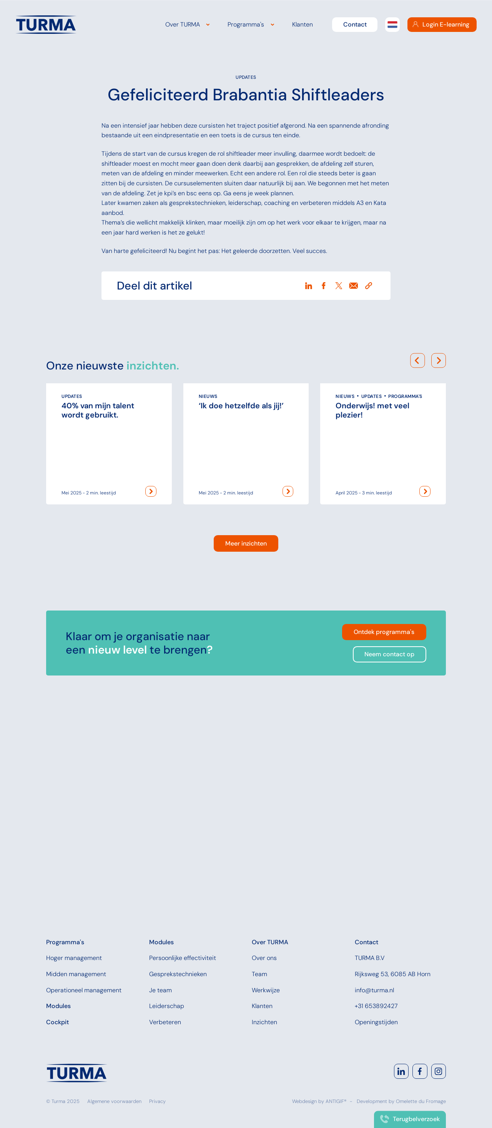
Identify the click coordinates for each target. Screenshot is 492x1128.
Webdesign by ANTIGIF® (319, 1101)
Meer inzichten (246, 746)
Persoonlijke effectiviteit (182, 958)
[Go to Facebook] (419, 1071)
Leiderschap (166, 1006)
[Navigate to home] (77, 1073)
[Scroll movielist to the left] (417, 535)
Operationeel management (83, 990)
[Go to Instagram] (438, 1071)
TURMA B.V (370, 958)
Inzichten (264, 1022)
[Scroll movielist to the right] (438, 535)
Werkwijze (266, 990)
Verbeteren (165, 1022)
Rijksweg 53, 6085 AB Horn (392, 974)
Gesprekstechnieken (178, 974)
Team (259, 974)
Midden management (76, 974)
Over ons (264, 958)
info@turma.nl (374, 990)
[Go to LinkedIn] (401, 1071)
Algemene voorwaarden (114, 1101)
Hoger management (74, 958)
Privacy (157, 1101)
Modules (58, 1006)
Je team (160, 990)
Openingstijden (376, 1022)
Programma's (246, 24)
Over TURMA (182, 24)
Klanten (302, 24)
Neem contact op (389, 857)
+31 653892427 (376, 1006)
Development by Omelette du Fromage (401, 1101)
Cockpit (57, 1022)
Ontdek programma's (384, 834)
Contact (355, 24)
